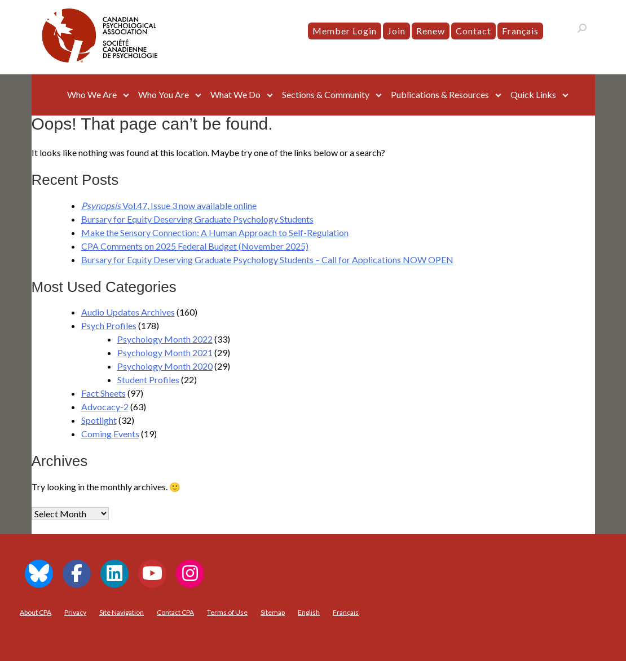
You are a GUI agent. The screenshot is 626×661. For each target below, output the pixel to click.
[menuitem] (520, 31)
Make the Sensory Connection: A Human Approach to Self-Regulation (215, 232)
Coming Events (110, 433)
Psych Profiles (108, 325)
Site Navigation (121, 612)
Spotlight (99, 420)
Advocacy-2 (105, 406)
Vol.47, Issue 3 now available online (169, 205)
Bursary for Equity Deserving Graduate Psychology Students (197, 219)
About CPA (35, 612)
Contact (473, 30)
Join (396, 30)
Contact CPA (175, 612)
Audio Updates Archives (128, 312)
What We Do (235, 94)
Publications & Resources (440, 94)
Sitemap (273, 612)
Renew (430, 30)
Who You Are (163, 94)
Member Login (344, 30)
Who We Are (92, 94)
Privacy (75, 612)
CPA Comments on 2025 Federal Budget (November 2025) (194, 246)
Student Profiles (148, 379)
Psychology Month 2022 (165, 339)
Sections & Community (325, 94)
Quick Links (533, 94)
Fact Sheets (103, 393)
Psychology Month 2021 (165, 352)
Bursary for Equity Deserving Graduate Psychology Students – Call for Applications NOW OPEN (267, 259)
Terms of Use (227, 612)
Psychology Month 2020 (165, 366)
